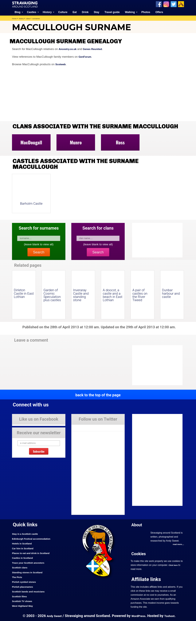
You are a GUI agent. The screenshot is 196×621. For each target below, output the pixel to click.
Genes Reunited (96, 48)
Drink (85, 11)
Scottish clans (20, 567)
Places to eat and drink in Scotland (33, 552)
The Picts (17, 576)
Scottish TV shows (23, 600)
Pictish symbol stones (25, 581)
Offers (159, 11)
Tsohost (171, 615)
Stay (96, 11)
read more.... (177, 544)
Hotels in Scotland (23, 543)
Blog (17, 11)
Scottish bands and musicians (30, 591)
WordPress (138, 615)
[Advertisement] (156, 364)
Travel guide (112, 11)
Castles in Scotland (24, 557)
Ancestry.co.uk (69, 48)
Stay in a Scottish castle (26, 533)
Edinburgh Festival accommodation (33, 538)
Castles (31, 11)
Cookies (139, 553)
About (137, 524)
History (47, 11)
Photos (145, 11)
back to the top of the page (98, 394)
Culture (62, 11)
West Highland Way (24, 605)
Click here (174, 565)
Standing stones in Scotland (29, 572)
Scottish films (20, 596)
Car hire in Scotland (24, 548)
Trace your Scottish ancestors (30, 562)
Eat (75, 11)
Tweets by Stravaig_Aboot (85, 426)
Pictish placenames (24, 586)
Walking (130, 11)
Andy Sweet (52, 615)
